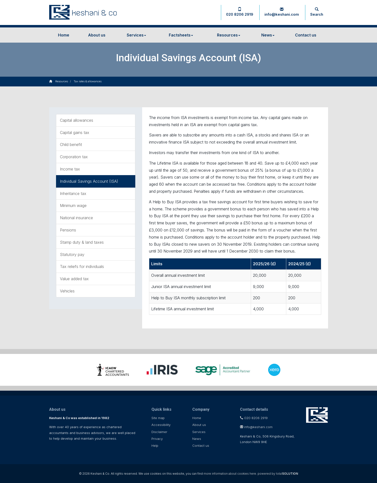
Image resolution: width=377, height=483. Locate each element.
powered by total (278, 473)
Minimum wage (73, 205)
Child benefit (71, 144)
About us (96, 35)
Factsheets (181, 35)
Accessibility (161, 425)
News (267, 35)
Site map (158, 418)
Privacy (157, 439)
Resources (228, 35)
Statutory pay (72, 254)
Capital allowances (76, 120)
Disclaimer (159, 432)
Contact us (305, 35)
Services (136, 35)
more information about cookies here (230, 473)
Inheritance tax (73, 193)
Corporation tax (74, 156)
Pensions (68, 230)
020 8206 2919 (239, 12)
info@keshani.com (281, 12)
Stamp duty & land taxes (82, 242)
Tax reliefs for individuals (82, 266)
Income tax (70, 169)
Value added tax (74, 278)
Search (316, 12)
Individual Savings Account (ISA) (89, 181)
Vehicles (67, 291)
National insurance (76, 217)
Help (154, 445)
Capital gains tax (74, 132)
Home (63, 35)
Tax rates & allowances (88, 81)
